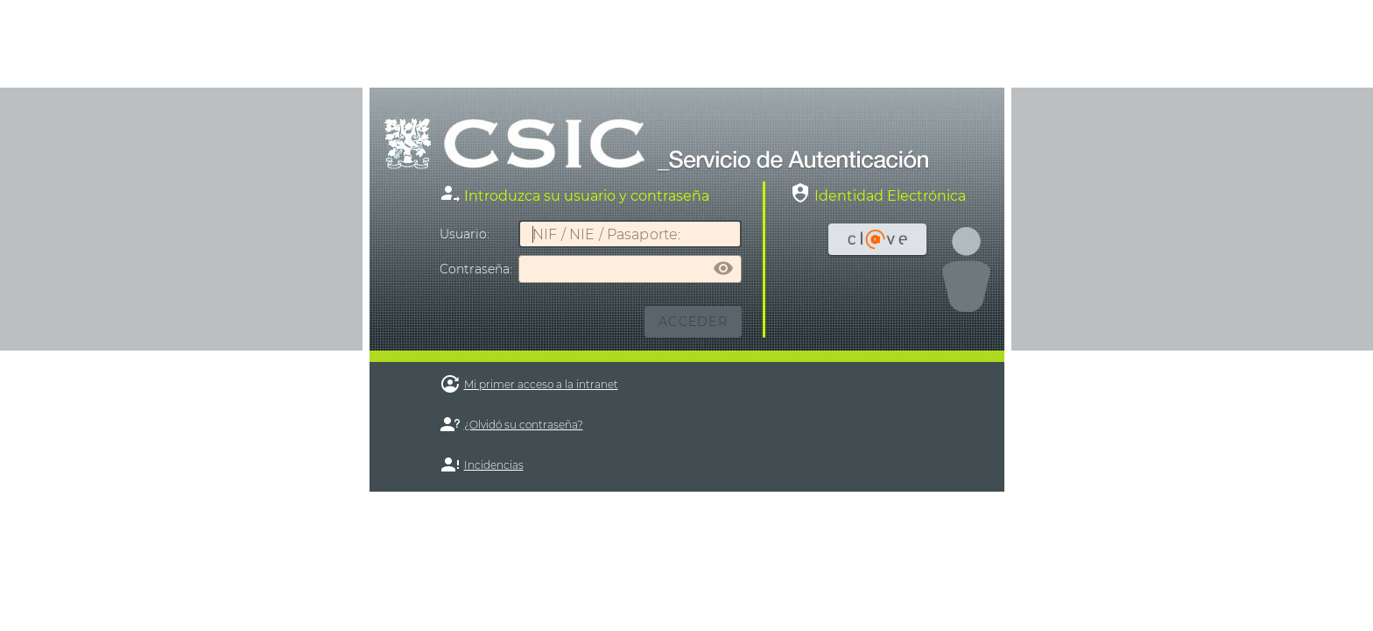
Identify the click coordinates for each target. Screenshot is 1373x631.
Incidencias (494, 464)
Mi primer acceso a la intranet (541, 384)
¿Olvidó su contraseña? (523, 424)
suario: (464, 234)
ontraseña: (476, 269)
